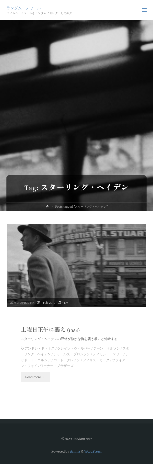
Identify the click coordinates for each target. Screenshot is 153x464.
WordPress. (93, 451)
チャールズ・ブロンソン (71, 354)
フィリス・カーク (96, 360)
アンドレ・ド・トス (40, 348)
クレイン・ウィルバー (74, 348)
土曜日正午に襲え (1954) (50, 330)
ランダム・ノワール (23, 7)
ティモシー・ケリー (108, 354)
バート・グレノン (66, 360)
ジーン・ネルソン (106, 348)
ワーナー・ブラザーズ (56, 366)
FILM (65, 302)
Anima (74, 451)
